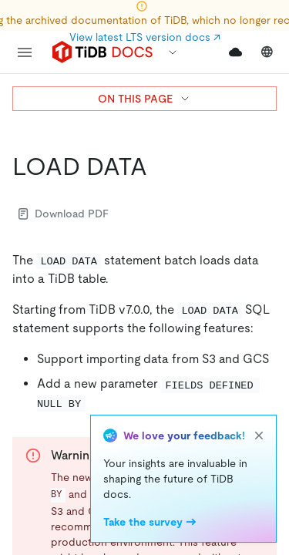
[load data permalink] (159, 166)
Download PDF (63, 213)
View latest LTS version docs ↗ (144, 37)
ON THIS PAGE (144, 98)
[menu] (24, 52)
